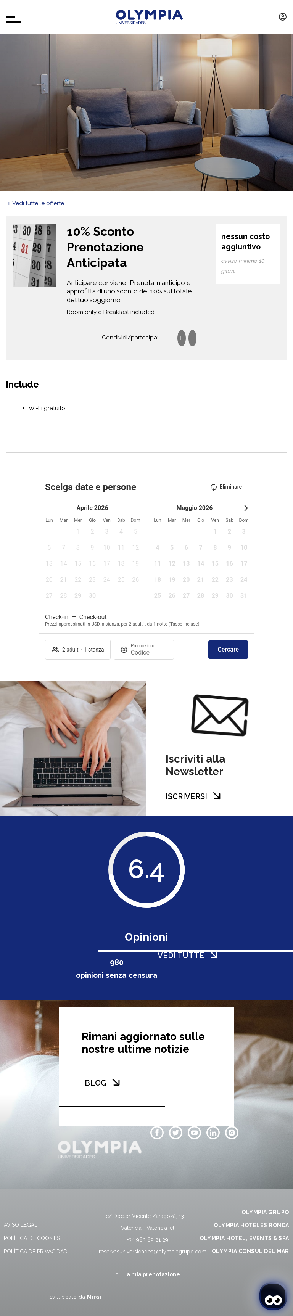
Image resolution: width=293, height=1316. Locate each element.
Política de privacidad (36, 1251)
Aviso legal (20, 1225)
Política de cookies (32, 1238)
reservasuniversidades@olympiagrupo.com (152, 1251)
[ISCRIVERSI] (217, 796)
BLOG (95, 1083)
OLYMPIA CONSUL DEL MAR (250, 1251)
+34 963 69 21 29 (147, 1240)
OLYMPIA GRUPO (265, 1212)
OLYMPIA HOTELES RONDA (251, 1225)
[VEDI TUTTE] (213, 955)
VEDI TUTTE (181, 955)
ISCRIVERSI (186, 796)
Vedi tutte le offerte (38, 203)
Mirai (94, 1297)
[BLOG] (116, 1082)
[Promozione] (149, 652)
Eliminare (225, 487)
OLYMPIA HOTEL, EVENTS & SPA (244, 1238)
